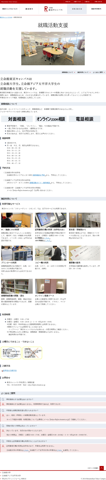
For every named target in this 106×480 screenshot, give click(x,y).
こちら (46, 238)
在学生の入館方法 (10, 370)
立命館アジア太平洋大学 (11, 476)
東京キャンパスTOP (6, 17)
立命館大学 (6, 472)
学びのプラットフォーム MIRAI (14, 479)
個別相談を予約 (39, 175)
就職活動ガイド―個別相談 (39, 183)
